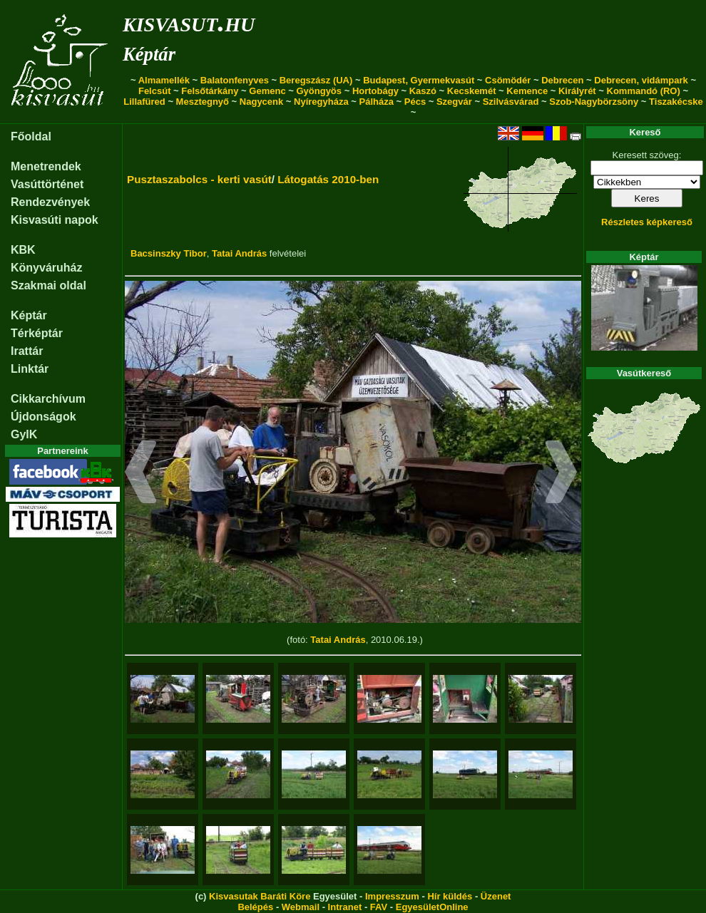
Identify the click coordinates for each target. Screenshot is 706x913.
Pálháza (376, 101)
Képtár (149, 54)
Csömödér (508, 80)
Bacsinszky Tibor (169, 253)
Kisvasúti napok (54, 220)
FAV (378, 907)
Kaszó (422, 91)
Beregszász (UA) (316, 80)
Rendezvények (50, 202)
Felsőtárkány (209, 91)
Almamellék (164, 80)
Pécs (415, 101)
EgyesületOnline (432, 907)
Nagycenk (261, 101)
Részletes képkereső (646, 222)
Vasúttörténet (47, 184)
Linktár (29, 369)
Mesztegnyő (202, 101)
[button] (141, 474)
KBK (23, 250)
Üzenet (496, 896)
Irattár (27, 351)
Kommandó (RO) (643, 91)
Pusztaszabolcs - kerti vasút (199, 179)
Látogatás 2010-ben (328, 179)
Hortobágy (375, 91)
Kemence (527, 91)
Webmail (300, 907)
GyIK (24, 434)
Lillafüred (144, 101)
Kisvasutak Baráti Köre (259, 896)
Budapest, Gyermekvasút (418, 80)
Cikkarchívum (48, 399)
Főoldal (31, 136)
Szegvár (454, 101)
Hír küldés (449, 896)
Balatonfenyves (234, 80)
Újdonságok (43, 417)
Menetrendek (46, 166)
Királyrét (577, 91)
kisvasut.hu (189, 22)
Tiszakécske (676, 101)
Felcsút (154, 91)
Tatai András (239, 253)
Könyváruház (46, 268)
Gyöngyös (319, 91)
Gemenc (267, 91)
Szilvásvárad (511, 101)
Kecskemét (471, 91)
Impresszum (392, 896)
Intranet (345, 907)
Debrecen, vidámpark (641, 80)
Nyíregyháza (321, 101)
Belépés (255, 907)
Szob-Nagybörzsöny (593, 101)
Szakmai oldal (48, 285)
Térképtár (37, 333)
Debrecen (562, 80)
